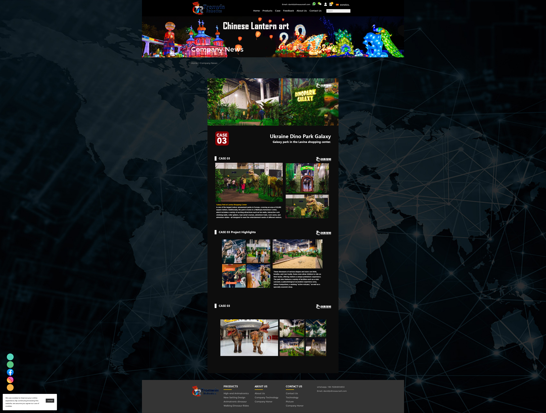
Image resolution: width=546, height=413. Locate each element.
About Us (302, 10)
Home (256, 10)
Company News (208, 63)
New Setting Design (234, 397)
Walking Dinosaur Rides (236, 405)
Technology (292, 397)
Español (344, 5)
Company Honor (263, 401)
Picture (290, 401)
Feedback (288, 10)
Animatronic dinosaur (235, 401)
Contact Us (315, 10)
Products (267, 10)
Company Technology (266, 397)
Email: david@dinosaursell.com (296, 4)
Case (277, 10)
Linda (10, 356)
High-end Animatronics (236, 393)
